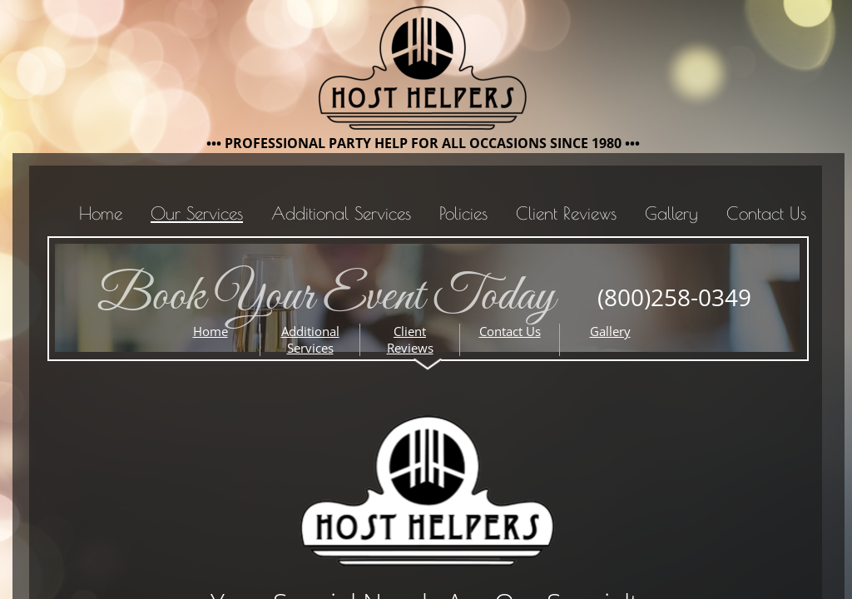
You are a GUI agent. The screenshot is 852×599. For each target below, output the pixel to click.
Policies (463, 213)
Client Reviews (566, 213)
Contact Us (766, 213)
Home (100, 213)
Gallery (671, 213)
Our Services (197, 213)
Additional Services (341, 213)
